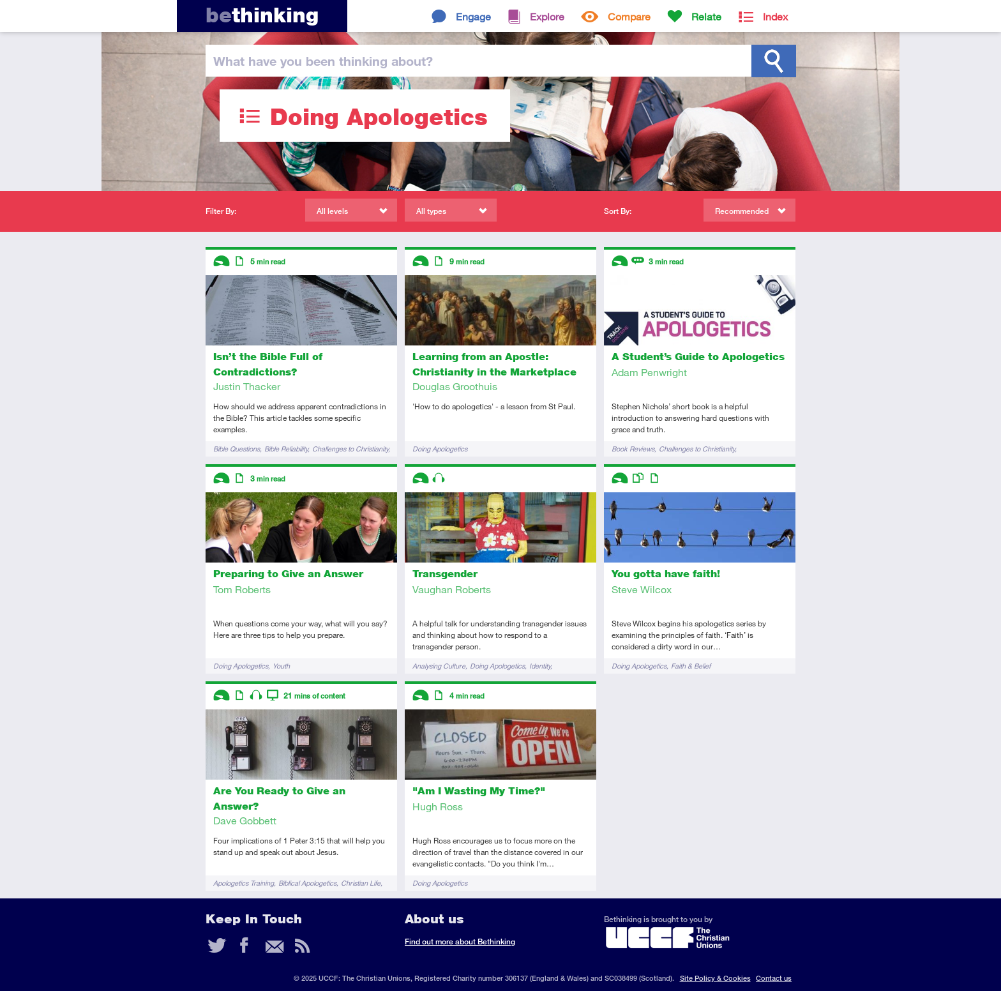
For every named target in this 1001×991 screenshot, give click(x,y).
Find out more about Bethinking (460, 941)
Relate (706, 16)
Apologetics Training (243, 883)
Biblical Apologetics (307, 883)
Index (775, 16)
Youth (281, 666)
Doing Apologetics (439, 448)
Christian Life (360, 883)
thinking (262, 15)
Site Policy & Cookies (715, 978)
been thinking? (323, 60)
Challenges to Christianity (350, 448)
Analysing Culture (438, 666)
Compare (629, 16)
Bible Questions (236, 448)
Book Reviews (633, 448)
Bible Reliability (286, 448)
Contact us (774, 978)
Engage (473, 16)
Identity (539, 666)
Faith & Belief (691, 666)
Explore (547, 16)
